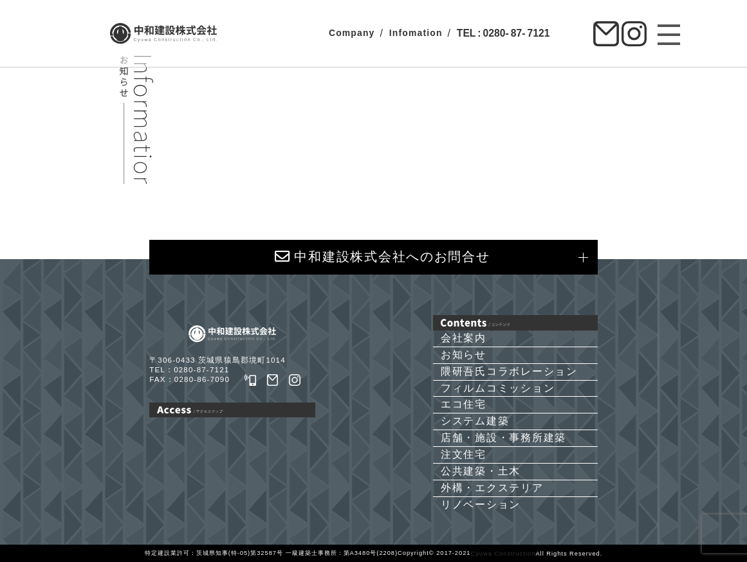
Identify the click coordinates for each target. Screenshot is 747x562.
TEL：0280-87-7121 (189, 369)
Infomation (416, 33)
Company (352, 33)
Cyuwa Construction (502, 553)
